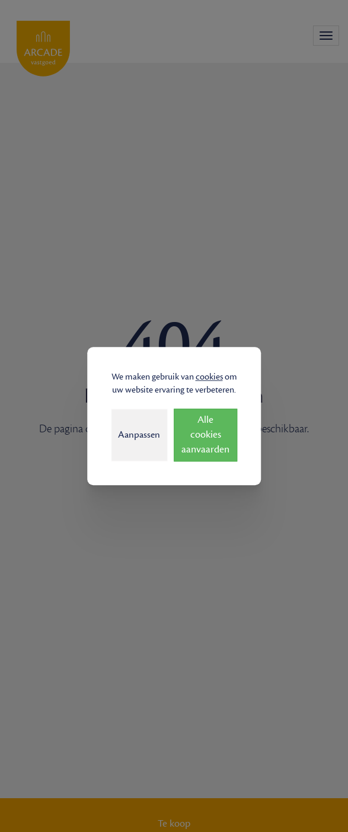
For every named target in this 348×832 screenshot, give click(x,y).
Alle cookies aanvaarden (205, 434)
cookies (209, 376)
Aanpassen (139, 435)
